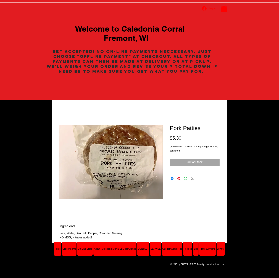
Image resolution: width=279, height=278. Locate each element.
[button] (224, 8)
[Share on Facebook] (172, 178)
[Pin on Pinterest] (179, 178)
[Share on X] (192, 178)
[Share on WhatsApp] (185, 178)
